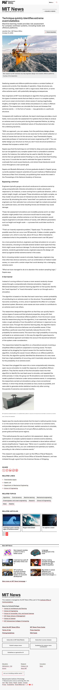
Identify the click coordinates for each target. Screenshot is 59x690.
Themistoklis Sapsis (10, 479)
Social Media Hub (20, 684)
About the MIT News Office (11, 627)
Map (7, 682)
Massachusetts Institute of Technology (13, 679)
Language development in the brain (48, 551)
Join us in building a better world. (13, 673)
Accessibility (10, 684)
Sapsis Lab (7, 482)
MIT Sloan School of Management (14, 616)
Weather (11, 504)
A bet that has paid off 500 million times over (21, 560)
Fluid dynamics (17, 497)
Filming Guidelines (8, 633)
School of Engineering (11, 488)
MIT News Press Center (37, 627)
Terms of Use (6, 630)
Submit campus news (15, 645)
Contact (25, 682)
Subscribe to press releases (43, 640)
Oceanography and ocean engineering (15, 500)
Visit (3, 682)
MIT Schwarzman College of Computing (16, 621)
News (41, 666)
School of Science (9, 618)
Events (11, 682)
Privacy (4, 684)
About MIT (24, 668)
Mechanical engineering (44, 497)
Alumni (4, 668)
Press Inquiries (35, 630)
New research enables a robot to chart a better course (21, 551)
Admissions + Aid (7, 666)
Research (32, 500)
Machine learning (29, 497)
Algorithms (6, 497)
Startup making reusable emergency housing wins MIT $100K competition (48, 562)
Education (5, 664)
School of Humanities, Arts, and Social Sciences (19, 613)
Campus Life (24, 666)
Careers (20, 682)
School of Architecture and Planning (15, 608)
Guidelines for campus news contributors (43, 646)
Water (5, 504)
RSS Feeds (33, 633)
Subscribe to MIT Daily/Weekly (15, 640)
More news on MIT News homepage (13, 581)
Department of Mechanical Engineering (16, 485)
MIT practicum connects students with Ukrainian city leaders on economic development (20, 573)
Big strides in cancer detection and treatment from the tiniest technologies (48, 572)
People (15, 682)
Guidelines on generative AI (16, 652)
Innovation (43, 664)
